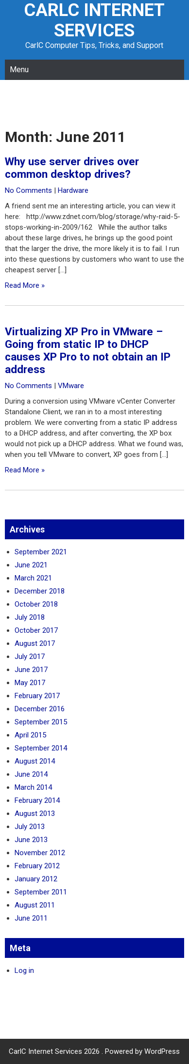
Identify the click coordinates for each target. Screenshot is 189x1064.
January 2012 (36, 879)
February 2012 (37, 865)
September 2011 (41, 892)
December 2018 (40, 591)
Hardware (73, 190)
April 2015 (30, 735)
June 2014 (31, 774)
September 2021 (41, 552)
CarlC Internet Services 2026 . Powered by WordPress (94, 1051)
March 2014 (33, 787)
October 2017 (36, 630)
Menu (19, 69)
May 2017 (30, 682)
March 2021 (33, 578)
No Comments (28, 190)
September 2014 (41, 748)
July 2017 (30, 656)
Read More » (25, 285)
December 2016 (40, 708)
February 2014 (37, 800)
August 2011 (35, 905)
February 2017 (37, 695)
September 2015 (41, 722)
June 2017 (31, 669)
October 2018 (36, 604)
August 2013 (35, 813)
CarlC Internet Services (94, 20)
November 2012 (40, 852)
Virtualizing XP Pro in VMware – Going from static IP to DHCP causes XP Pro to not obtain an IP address (88, 350)
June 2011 (31, 918)
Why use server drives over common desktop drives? (72, 167)
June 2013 (31, 839)
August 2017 (35, 643)
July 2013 (30, 826)
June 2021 (31, 565)
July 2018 (30, 617)
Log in (24, 970)
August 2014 (35, 761)
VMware (71, 385)
